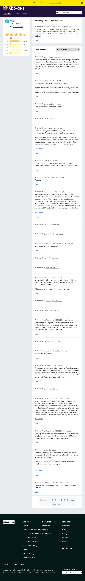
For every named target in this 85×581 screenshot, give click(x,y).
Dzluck (48, 301)
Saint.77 (49, 365)
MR (47, 258)
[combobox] (69, 12)
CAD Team (18, 27)
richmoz (49, 277)
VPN (64, 530)
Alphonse (49, 57)
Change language (68, 569)
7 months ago (54, 258)
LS (47, 118)
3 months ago (53, 118)
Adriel (48, 104)
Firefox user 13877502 (54, 482)
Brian (48, 341)
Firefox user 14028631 (54, 27)
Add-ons (26, 522)
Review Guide (28, 557)
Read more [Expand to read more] (39, 148)
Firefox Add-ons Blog (32, 530)
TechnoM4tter (51, 351)
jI (46, 389)
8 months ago (54, 268)
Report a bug (28, 553)
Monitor (65, 537)
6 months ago (58, 234)
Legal (22, 564)
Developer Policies (30, 541)
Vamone (49, 160)
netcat (48, 80)
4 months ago (57, 160)
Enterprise (46, 534)
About (25, 526)
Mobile (45, 530)
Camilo (48, 450)
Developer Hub (29, 537)
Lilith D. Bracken (51, 398)
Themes (17, 13)
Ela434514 (50, 177)
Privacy (5, 564)
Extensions (7, 13)
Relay (64, 534)
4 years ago (67, 27)
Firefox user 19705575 (54, 243)
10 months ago (62, 351)
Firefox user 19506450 (54, 320)
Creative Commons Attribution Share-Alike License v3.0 (22, 572)
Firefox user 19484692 (54, 431)
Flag (36, 40)
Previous (43, 500)
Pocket (65, 541)
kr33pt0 (49, 128)
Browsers (66, 526)
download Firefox (55, 3)
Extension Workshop (31, 534)
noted (22, 570)
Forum (25, 549)
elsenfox (49, 234)
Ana (47, 268)
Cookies (14, 564)
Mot (47, 224)
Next (72, 500)
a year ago (67, 431)
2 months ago (58, 57)
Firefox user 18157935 (54, 192)
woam (48, 310)
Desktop (46, 526)
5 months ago (68, 192)
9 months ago (68, 320)
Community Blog (29, 545)
